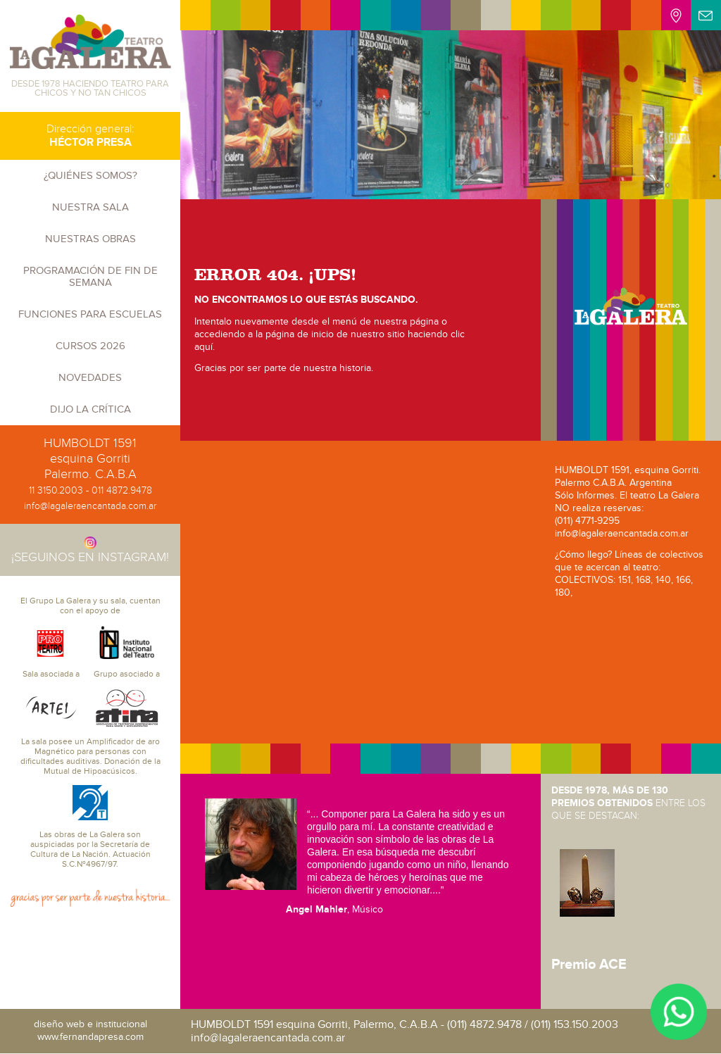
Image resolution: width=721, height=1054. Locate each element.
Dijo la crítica (90, 409)
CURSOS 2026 (90, 345)
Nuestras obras (90, 238)
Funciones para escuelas (90, 314)
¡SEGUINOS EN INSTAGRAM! (90, 551)
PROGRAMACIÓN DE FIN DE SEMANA (90, 276)
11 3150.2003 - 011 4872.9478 (90, 490)
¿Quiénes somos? (90, 175)
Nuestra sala (90, 207)
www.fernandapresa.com (90, 1037)
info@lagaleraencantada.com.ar (90, 506)
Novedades (90, 377)
